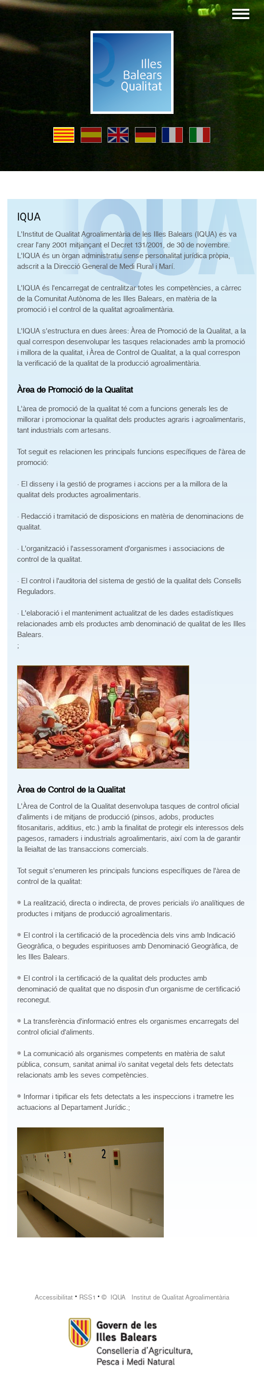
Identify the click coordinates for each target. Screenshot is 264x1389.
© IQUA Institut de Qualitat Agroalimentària (165, 1297)
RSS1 (87, 1297)
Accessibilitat (54, 1297)
